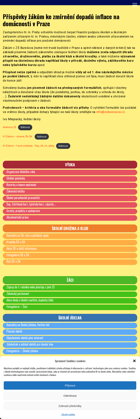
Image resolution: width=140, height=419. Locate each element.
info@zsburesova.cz (110, 112)
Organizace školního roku (21, 171)
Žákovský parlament (18, 293)
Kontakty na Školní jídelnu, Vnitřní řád (28, 325)
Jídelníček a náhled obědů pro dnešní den (30, 344)
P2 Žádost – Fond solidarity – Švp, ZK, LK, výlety (28, 146)
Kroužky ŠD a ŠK (16, 242)
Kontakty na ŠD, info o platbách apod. (28, 235)
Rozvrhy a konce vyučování (21, 184)
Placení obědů (14, 331)
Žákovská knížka (16, 191)
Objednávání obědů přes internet (25, 338)
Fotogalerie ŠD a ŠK (18, 255)
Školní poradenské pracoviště (23, 197)
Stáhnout (25, 127)
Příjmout (70, 385)
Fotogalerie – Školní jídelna (22, 351)
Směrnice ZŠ (9, 127)
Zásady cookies (68, 414)
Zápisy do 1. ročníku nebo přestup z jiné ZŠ (31, 287)
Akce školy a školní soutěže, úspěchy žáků (30, 300)
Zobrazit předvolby (70, 405)
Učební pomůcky (16, 178)
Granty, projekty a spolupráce (23, 210)
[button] (134, 361)
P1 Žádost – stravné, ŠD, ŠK (18, 136)
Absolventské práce (18, 217)
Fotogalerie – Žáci (17, 306)
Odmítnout (69, 395)
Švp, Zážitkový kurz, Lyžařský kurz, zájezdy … (31, 204)
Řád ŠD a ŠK (14, 261)
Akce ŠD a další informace (22, 248)
